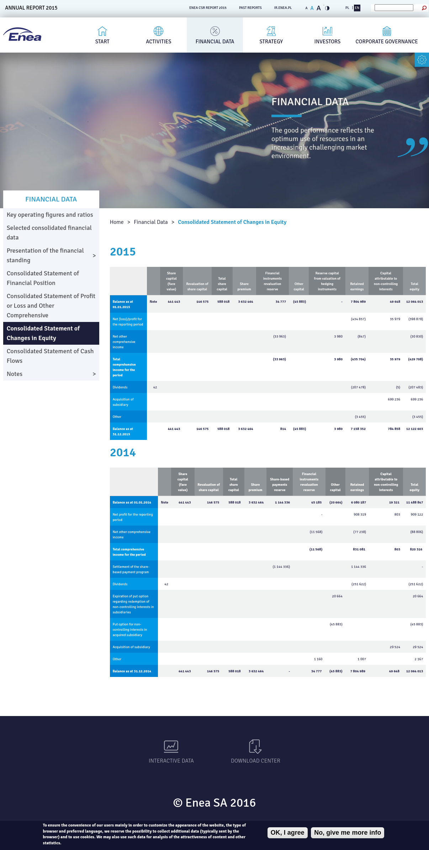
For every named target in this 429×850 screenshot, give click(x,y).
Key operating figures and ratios (50, 215)
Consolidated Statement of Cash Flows (50, 356)
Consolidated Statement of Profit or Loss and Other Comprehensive (51, 305)
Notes (14, 374)
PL (347, 8)
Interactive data (171, 760)
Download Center (255, 760)
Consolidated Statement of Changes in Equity (232, 222)
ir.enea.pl (283, 8)
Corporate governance (387, 41)
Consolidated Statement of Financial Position (43, 278)
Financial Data (215, 41)
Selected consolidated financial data (49, 232)
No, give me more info (347, 832)
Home (117, 222)
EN (357, 8)
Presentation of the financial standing (45, 255)
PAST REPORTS (250, 8)
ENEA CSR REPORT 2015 (208, 8)
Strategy (271, 41)
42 (155, 387)
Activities (158, 41)
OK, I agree (287, 832)
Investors (327, 41)
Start (102, 41)
